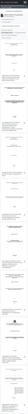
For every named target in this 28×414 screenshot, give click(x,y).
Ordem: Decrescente (6, 38)
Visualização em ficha (7, 32)
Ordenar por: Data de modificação (9, 35)
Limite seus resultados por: (14, 11)
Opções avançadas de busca (11, 26)
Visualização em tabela (19, 32)
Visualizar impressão (6, 30)
